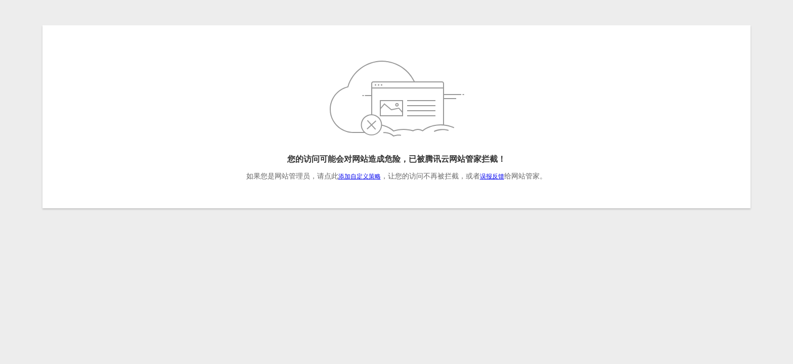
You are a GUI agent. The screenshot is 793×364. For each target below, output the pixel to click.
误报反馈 (492, 176)
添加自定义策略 (359, 176)
